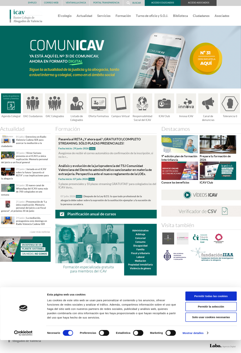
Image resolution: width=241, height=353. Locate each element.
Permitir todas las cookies (211, 309)
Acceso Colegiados (162, 2)
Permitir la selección (211, 319)
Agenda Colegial (11, 116)
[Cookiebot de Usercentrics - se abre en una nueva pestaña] (23, 346)
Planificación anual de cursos (91, 213)
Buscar (134, 2)
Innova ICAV (186, 116)
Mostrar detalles (193, 345)
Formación (123, 16)
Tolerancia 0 (230, 116)
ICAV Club (164, 116)
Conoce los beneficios (175, 182)
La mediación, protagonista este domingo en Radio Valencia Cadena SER (31, 221)
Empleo (32, 2)
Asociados (222, 16)
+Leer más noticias (39, 232)
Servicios (104, 16)
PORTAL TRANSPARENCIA (106, 2)
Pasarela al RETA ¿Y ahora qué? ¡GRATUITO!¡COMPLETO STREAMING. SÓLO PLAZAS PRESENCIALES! (102, 141)
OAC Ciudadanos (32, 116)
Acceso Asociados (198, 2)
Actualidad (84, 16)
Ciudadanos (201, 16)
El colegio (65, 16)
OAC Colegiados (55, 116)
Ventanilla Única (76, 2)
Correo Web (51, 2)
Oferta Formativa (98, 116)
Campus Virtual (120, 116)
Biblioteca (180, 16)
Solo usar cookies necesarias (211, 330)
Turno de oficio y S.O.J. (152, 16)
